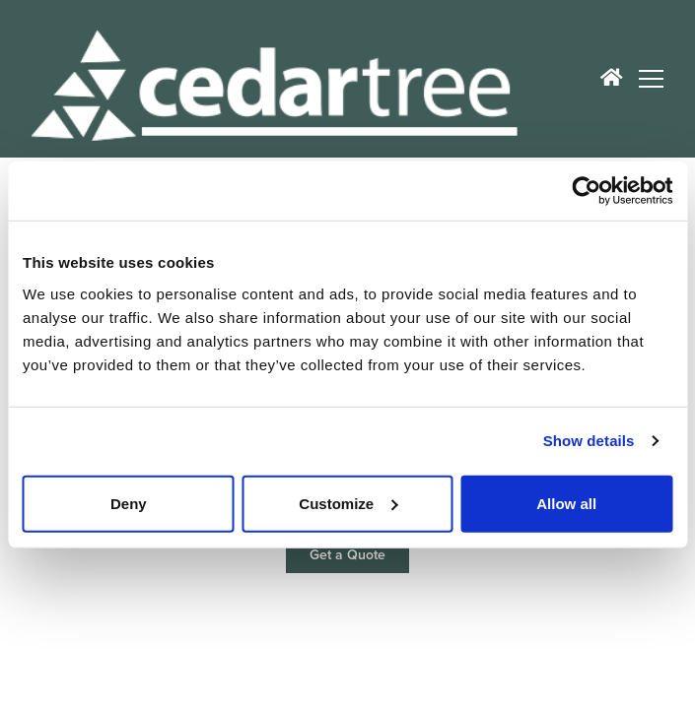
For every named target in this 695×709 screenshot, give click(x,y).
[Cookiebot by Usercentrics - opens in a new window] (586, 191)
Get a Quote (347, 555)
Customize (348, 502)
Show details (589, 440)
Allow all (566, 502)
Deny (128, 502)
